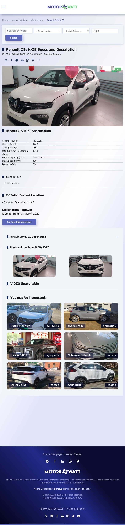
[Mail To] (38, 60)
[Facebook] (11, 60)
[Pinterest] (32, 60)
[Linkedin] (62, 461)
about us (86, 489)
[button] (3, 7)
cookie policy (74, 489)
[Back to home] (62, 7)
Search (13, 37)
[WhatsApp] (27, 60)
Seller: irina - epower (17, 209)
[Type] (104, 31)
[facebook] (54, 461)
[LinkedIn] (22, 60)
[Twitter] (6, 60)
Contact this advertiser (19, 222)
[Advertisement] (62, 421)
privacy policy (60, 489)
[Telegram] (16, 60)
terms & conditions (43, 489)
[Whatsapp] (70, 461)
